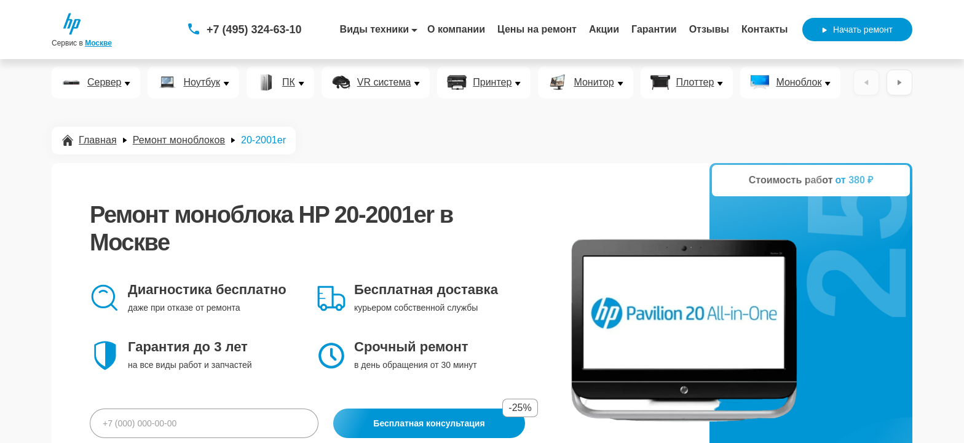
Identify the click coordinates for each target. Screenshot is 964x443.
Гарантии (654, 29)
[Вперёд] (899, 82)
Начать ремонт (857, 29)
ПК (288, 82)
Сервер (104, 82)
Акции (604, 29)
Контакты (764, 29)
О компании (456, 29)
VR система (384, 82)
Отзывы (709, 29)
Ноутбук (201, 82)
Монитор (594, 82)
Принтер (492, 82)
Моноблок (798, 82)
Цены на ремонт (537, 29)
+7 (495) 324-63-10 (254, 29)
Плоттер (695, 82)
